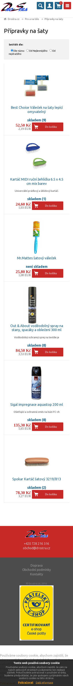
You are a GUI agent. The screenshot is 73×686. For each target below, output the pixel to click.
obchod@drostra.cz (36, 548)
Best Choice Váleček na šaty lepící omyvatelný (37, 109)
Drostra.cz (13, 19)
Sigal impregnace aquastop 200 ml (36, 404)
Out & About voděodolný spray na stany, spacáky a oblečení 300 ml (36, 328)
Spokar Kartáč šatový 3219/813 (36, 479)
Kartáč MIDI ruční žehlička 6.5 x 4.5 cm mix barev (36, 181)
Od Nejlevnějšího (38, 51)
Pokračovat (25, 682)
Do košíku (51, 126)
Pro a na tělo (32, 19)
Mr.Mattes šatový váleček (36, 258)
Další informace (44, 682)
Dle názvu (18, 51)
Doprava (37, 565)
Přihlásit (49, 5)
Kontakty (36, 574)
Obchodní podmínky (36, 569)
